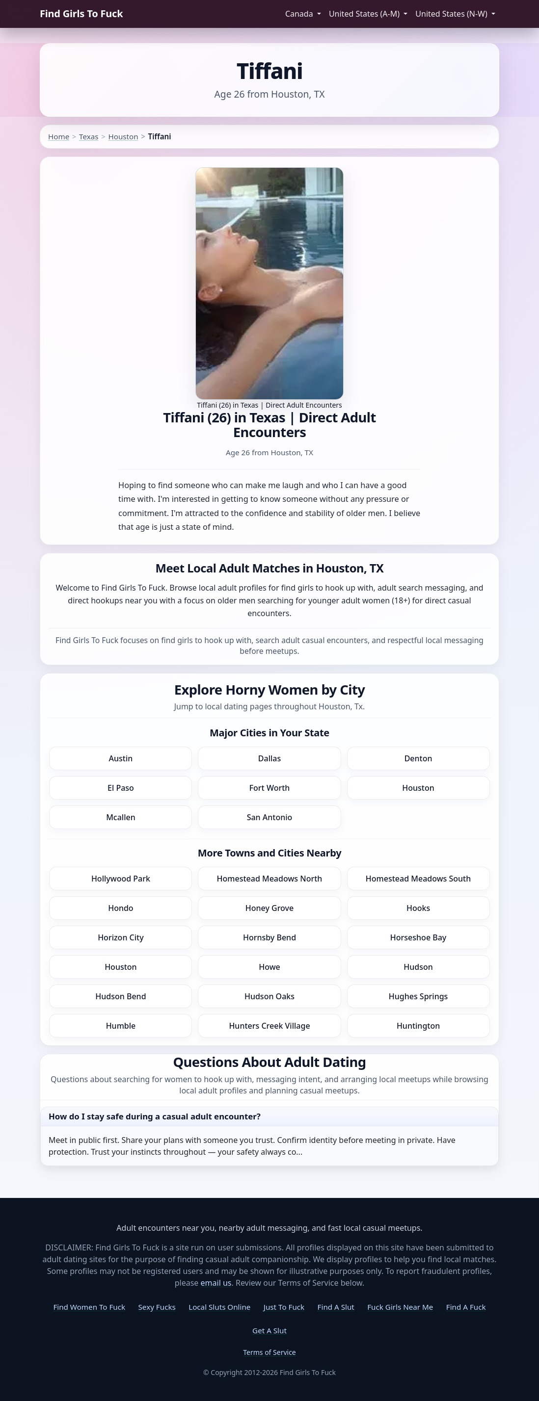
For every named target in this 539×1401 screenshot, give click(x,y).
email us (216, 1282)
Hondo (120, 908)
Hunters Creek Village (269, 1025)
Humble (121, 1025)
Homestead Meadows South (418, 878)
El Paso (121, 787)
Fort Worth (269, 787)
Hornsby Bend (269, 937)
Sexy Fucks (157, 1307)
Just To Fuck (284, 1307)
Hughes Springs (418, 996)
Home (58, 136)
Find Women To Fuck (89, 1307)
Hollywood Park (120, 878)
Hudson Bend (120, 996)
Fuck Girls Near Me (400, 1307)
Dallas (269, 758)
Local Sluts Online (219, 1307)
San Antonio (270, 817)
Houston (123, 136)
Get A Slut (269, 1330)
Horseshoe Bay (418, 937)
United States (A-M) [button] (365, 13)
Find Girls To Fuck (81, 13)
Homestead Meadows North (270, 878)
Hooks (418, 908)
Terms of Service (269, 1352)
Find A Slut (336, 1307)
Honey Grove (269, 908)
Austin (121, 758)
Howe (269, 966)
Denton (418, 758)
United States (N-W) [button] (452, 13)
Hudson (418, 966)
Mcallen (120, 817)
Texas (88, 136)
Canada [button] (300, 13)
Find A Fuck (466, 1307)
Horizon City (121, 937)
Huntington (418, 1025)
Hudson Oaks (269, 996)
